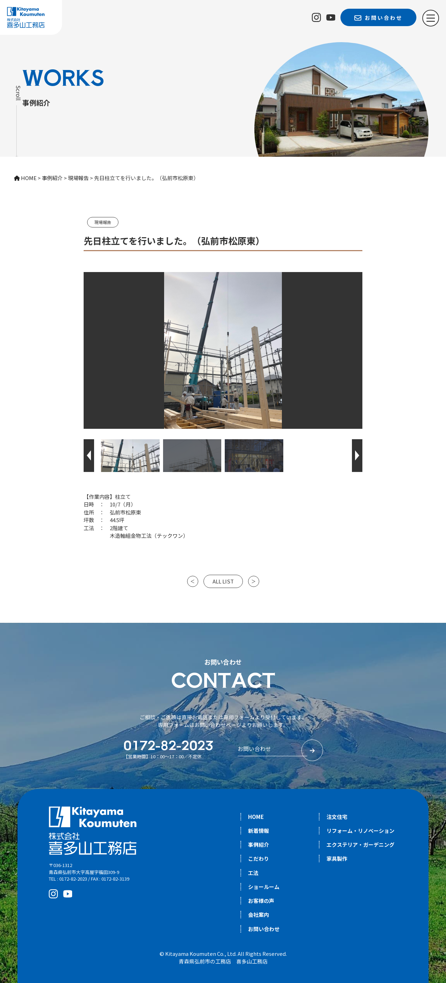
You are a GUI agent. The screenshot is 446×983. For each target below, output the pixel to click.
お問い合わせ (263, 928)
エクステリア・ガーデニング (360, 844)
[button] (89, 455)
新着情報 (258, 830)
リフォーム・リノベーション (360, 830)
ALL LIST (223, 581)
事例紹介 (258, 844)
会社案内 (258, 914)
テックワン (170, 535)
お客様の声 (261, 900)
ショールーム (263, 886)
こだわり (258, 858)
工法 (253, 872)
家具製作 (336, 858)
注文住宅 (336, 816)
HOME (256, 816)
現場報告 (102, 222)
